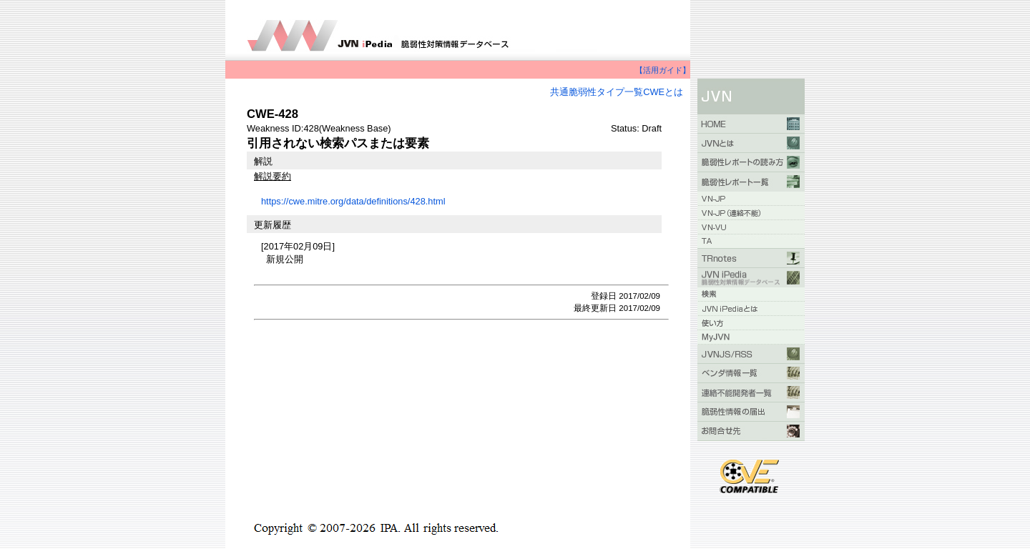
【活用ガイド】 (662, 70)
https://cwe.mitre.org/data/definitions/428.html (353, 201)
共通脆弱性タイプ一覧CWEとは (616, 91)
